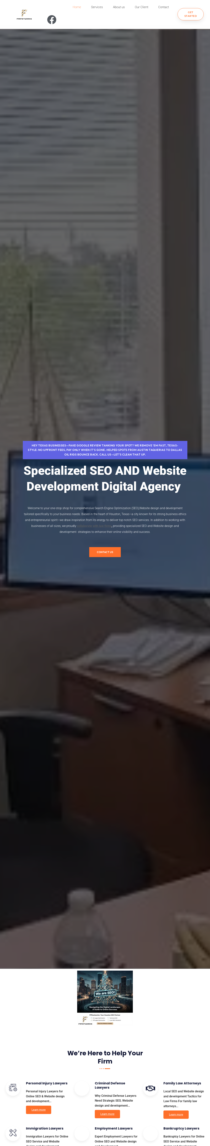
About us (119, 7)
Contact (163, 7)
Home (77, 7)
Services (97, 7)
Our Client (141, 7)
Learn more (39, 1111)
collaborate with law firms (94, 526)
